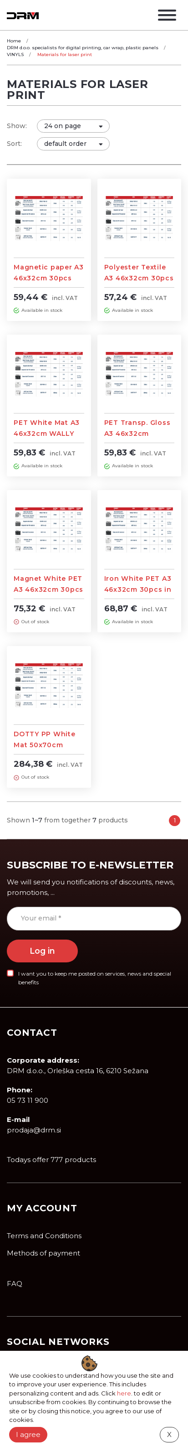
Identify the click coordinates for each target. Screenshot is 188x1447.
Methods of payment (43, 1253)
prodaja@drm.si (34, 1130)
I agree (28, 1434)
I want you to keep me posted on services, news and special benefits (94, 978)
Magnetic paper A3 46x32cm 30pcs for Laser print (49, 278)
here (124, 1393)
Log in (42, 951)
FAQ (14, 1283)
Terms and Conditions (44, 1235)
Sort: (14, 144)
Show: (17, 126)
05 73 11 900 (27, 1100)
